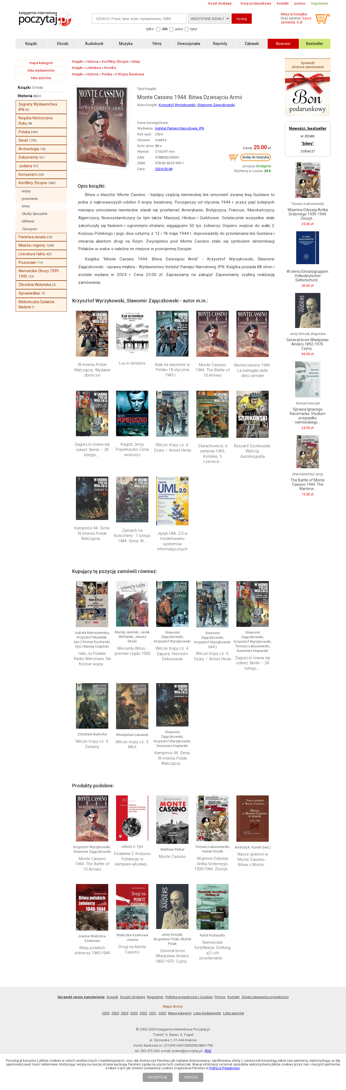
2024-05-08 (163, 169)
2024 (124, 1013)
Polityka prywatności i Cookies (189, 997)
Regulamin (155, 997)
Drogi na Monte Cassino (132, 949)
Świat (23, 140)
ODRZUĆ (191, 1077)
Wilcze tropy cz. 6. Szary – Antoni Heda (172, 447)
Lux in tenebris (132, 363)
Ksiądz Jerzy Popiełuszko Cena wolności (132, 449)
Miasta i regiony (32, 245)
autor (179, 29)
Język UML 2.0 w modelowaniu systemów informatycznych (172, 541)
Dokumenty (28, 157)
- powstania (29, 199)
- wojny (25, 191)
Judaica (25, 166)
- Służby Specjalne (33, 214)
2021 (153, 1013)
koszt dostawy (220, 3)
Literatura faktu (32, 254)
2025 (115, 1013)
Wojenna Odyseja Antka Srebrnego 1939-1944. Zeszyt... (212, 863)
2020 (162, 1013)
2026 (106, 1013)
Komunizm (28, 174)
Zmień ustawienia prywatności (265, 997)
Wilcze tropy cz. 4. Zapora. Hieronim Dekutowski (172, 653)
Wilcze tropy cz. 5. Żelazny (92, 744)
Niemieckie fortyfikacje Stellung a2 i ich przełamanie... (212, 950)
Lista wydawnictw (207, 1013)
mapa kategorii (41, 63)
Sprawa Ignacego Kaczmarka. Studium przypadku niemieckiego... (308, 415)
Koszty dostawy (132, 997)
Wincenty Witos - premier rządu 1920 (132, 651)
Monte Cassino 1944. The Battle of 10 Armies (212, 370)
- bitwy (25, 206)
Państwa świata (32, 237)
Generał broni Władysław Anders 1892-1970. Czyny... (172, 956)
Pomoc (220, 997)
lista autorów (41, 78)
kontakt (283, 3)
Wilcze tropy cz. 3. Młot (132, 744)
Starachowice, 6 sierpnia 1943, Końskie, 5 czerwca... (212, 453)
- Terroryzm (28, 229)
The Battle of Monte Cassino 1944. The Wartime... (308, 484)
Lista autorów (233, 1013)
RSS (208, 1051)
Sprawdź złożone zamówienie (308, 65)
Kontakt (234, 997)
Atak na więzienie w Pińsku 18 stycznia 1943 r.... (172, 370)
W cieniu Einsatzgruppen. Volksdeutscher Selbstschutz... (307, 275)
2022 (143, 1013)
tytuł (193, 29)
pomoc (300, 3)
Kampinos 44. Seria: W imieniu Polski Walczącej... (92, 533)
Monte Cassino (172, 856)
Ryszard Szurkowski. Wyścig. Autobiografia (252, 451)
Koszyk (112, 997)
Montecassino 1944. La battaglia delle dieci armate (252, 370)
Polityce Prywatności (224, 1068)
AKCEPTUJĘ (157, 1077)
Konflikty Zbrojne (33, 183)
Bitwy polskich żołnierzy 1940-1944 (92, 950)
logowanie (319, 3)
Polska (24, 132)
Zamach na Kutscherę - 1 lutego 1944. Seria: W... (132, 535)
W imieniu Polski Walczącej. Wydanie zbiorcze (92, 370)
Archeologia (29, 149)
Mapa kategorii (179, 1013)
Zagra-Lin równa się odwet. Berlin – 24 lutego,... (92, 449)
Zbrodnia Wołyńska (35, 284)
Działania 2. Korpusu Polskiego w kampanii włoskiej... (132, 859)
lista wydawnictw (41, 70)
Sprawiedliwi (29, 293)
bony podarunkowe (256, 3)
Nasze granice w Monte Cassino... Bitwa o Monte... (252, 859)
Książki (24, 87)
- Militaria (27, 221)
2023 (134, 1013)
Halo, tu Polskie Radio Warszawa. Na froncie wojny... (92, 658)
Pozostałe (27, 262)
